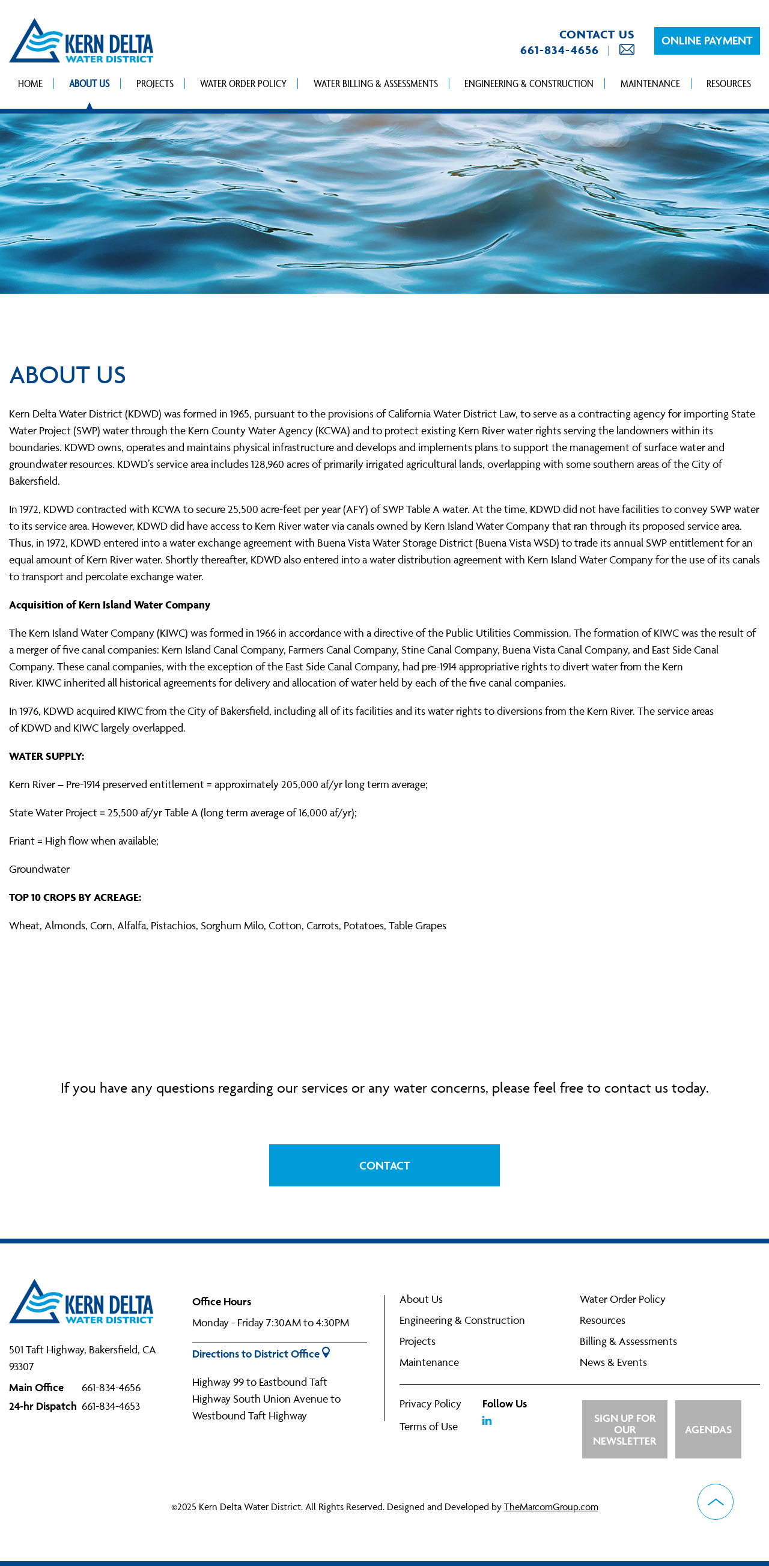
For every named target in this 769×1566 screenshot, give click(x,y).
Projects (155, 83)
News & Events (613, 1362)
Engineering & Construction (529, 83)
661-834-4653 (111, 1406)
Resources (729, 83)
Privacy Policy (430, 1403)
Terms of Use (429, 1426)
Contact (384, 1165)
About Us (89, 83)
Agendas (708, 1429)
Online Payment (707, 40)
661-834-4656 (559, 50)
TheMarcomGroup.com (551, 1507)
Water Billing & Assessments (376, 83)
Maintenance (650, 83)
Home (30, 83)
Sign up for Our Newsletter (624, 1429)
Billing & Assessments (628, 1341)
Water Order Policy (243, 83)
